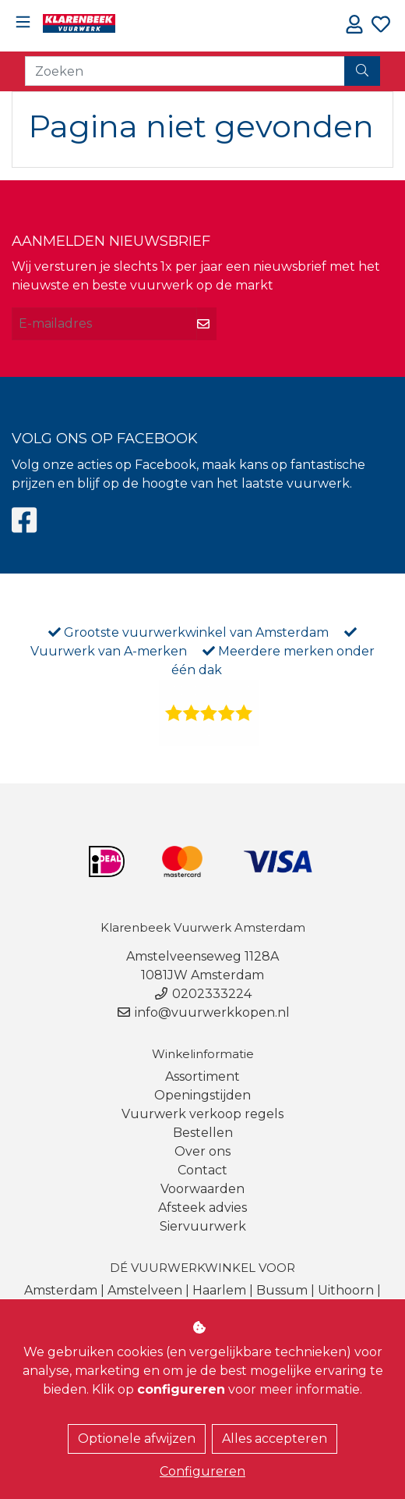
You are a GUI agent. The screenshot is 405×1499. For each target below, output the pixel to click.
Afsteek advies (202, 1207)
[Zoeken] (185, 71)
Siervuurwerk (203, 1226)
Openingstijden (202, 1095)
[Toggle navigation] (22, 22)
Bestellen (203, 1132)
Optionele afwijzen (136, 1438)
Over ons (202, 1151)
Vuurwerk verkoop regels (203, 1113)
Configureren (202, 1471)
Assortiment (202, 1076)
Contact (202, 1170)
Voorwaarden (202, 1188)
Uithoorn (346, 1290)
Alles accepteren (274, 1438)
